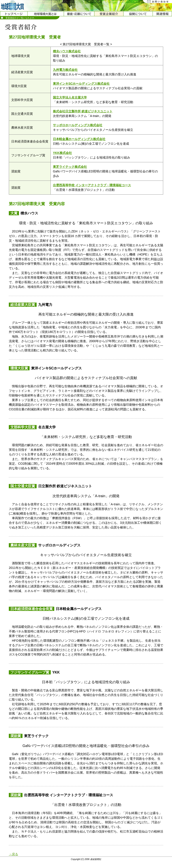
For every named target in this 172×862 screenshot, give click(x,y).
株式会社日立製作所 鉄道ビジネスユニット (82, 111)
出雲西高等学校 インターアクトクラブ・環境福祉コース (92, 185)
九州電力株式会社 (65, 69)
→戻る (13, 854)
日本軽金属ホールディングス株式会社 (79, 139)
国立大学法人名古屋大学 (70, 97)
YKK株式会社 (62, 153)
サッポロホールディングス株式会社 (77, 125)
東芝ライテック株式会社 (70, 166)
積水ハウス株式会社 (67, 51)
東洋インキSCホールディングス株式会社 (81, 83)
